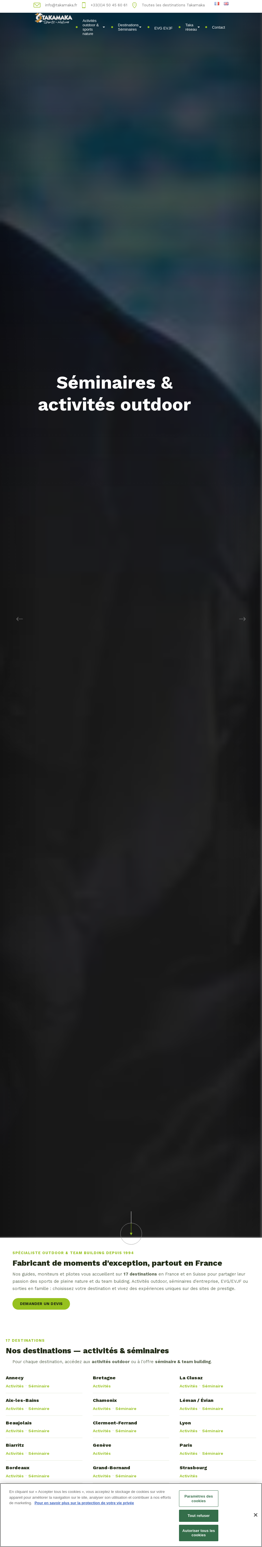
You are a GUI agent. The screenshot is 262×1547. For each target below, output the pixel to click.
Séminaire (38, 1386)
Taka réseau (192, 27)
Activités (15, 1386)
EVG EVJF (163, 28)
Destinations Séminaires (130, 27)
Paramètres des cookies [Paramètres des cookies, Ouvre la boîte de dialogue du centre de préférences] (198, 1501)
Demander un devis (41, 1304)
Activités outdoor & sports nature (93, 27)
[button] (19, 619)
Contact (218, 27)
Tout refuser (199, 1518)
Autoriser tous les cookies (198, 1535)
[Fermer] (255, 1517)
